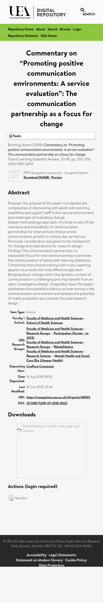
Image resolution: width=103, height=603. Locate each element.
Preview (56, 177)
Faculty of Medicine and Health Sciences (54, 318)
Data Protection (51, 565)
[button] (11, 498)
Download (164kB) (36, 177)
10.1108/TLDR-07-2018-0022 (46, 403)
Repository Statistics (23, 35)
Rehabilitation (63, 346)
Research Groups (38, 333)
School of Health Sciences (44, 322)
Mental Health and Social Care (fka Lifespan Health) (57, 358)
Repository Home (21, 29)
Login (77, 29)
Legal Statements (62, 554)
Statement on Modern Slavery (39, 560)
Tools (15, 135)
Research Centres (38, 356)
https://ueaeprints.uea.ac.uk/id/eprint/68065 (58, 397)
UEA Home (49, 35)
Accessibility (36, 554)
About (40, 29)
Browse (65, 29)
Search (52, 29)
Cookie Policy (75, 560)
